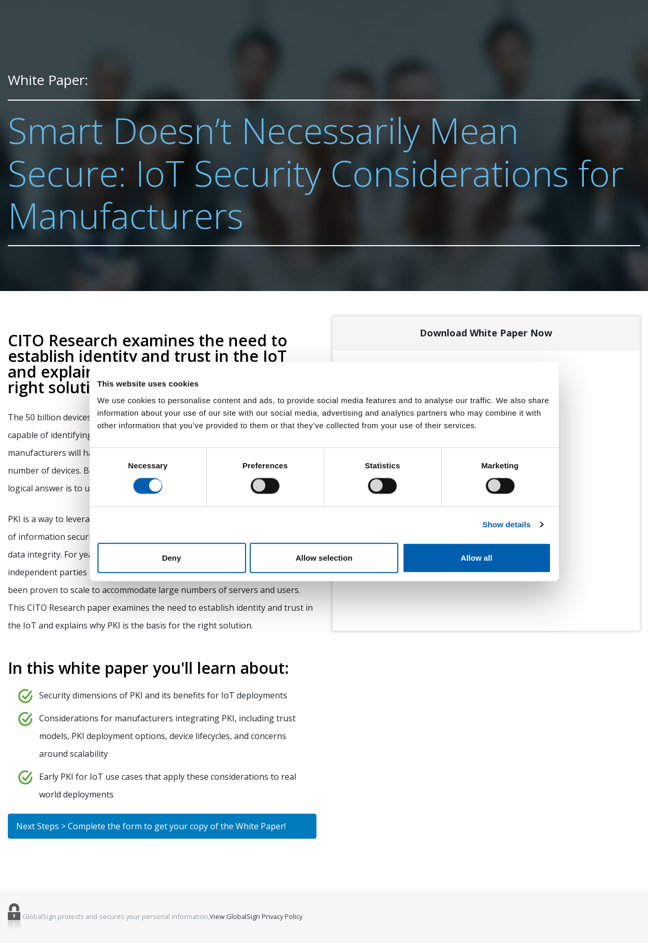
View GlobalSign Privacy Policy (256, 916)
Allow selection (324, 557)
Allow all (477, 557)
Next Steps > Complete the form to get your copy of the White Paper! (151, 826)
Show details (506, 524)
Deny (171, 557)
